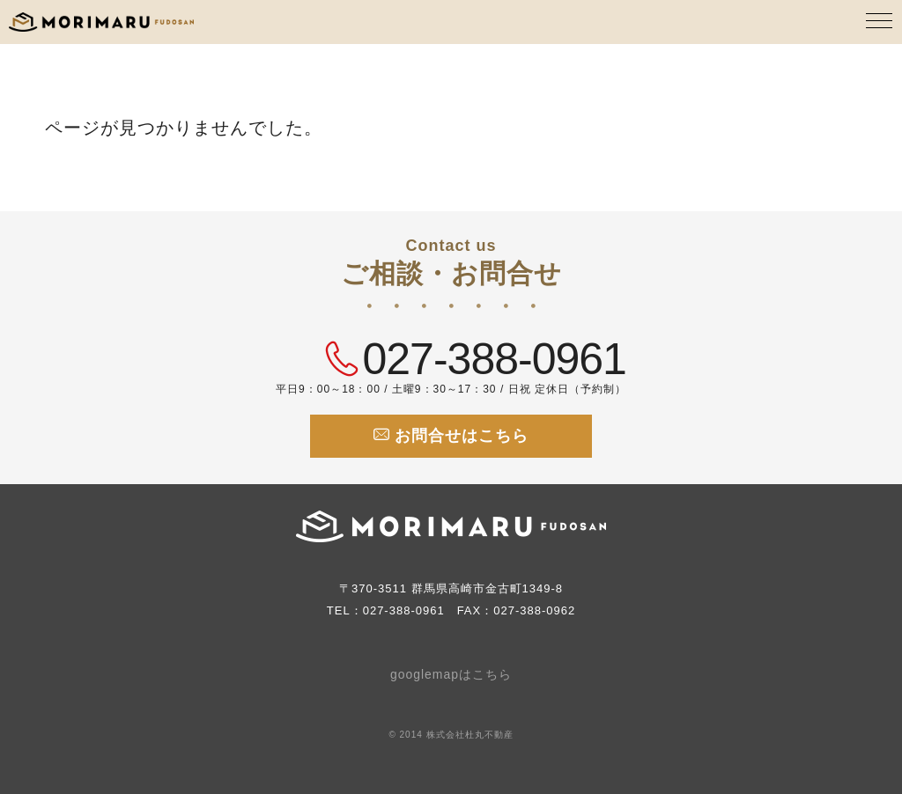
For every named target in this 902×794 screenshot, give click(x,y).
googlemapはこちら (451, 674)
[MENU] (880, 22)
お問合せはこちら (451, 435)
